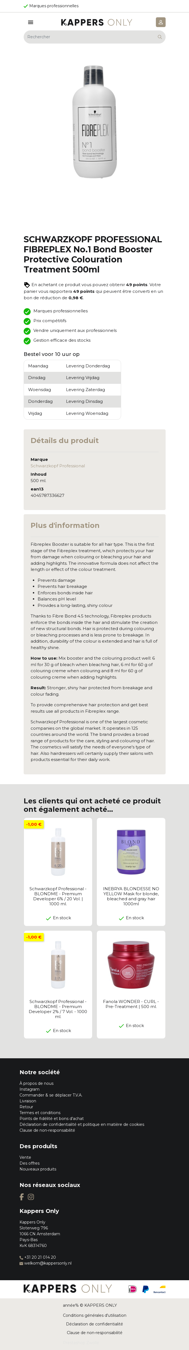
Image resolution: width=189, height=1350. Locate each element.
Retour (26, 1106)
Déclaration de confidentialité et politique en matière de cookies (81, 1124)
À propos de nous (36, 1083)
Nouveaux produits (37, 1169)
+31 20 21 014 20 (37, 1257)
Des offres (29, 1163)
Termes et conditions (39, 1112)
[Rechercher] (95, 37)
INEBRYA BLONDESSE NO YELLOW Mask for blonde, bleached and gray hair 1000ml (131, 896)
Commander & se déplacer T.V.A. (50, 1095)
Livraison (27, 1101)
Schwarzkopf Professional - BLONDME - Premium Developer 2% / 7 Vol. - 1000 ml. (58, 1009)
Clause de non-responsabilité (47, 1130)
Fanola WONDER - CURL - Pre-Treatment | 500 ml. (131, 1004)
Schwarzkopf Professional (58, 465)
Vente (25, 1157)
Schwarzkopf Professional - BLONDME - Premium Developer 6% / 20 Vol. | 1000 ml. (58, 896)
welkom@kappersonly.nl (45, 1263)
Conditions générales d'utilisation (94, 1315)
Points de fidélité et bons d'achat (51, 1118)
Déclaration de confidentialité (94, 1324)
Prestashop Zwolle (81, 1342)
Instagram (29, 1089)
